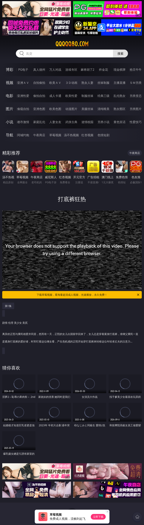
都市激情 (23, 122)
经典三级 (103, 96)
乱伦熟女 (120, 96)
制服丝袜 (87, 96)
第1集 (8, 306)
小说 (9, 121)
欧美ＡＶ (55, 83)
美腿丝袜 (87, 109)
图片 (9, 108)
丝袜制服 (103, 83)
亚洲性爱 (23, 96)
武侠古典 (71, 122)
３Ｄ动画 (71, 83)
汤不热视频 (71, 135)
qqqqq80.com (72, 44)
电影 (9, 95)
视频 (9, 82)
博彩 (9, 69)
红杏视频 (87, 135)
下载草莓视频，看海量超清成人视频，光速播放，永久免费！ (88, 295)
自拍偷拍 (39, 83)
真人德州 (39, 70)
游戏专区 (71, 70)
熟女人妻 (87, 83)
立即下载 (98, 516)
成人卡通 (55, 96)
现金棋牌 (120, 70)
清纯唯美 (103, 109)
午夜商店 (39, 135)
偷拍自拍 (39, 96)
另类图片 (136, 109)
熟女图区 (120, 109)
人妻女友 (55, 122)
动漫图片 (71, 109)
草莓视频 (55, 135)
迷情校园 (87, 122)
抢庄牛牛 (136, 70)
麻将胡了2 (87, 70)
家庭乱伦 (39, 122)
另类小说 (103, 122)
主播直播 (120, 83)
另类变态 (136, 96)
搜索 (120, 53)
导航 (9, 134)
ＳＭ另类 (136, 83)
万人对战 (55, 70)
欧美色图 (55, 109)
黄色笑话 (120, 122)
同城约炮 (23, 135)
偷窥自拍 (23, 109)
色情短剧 (103, 135)
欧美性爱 (71, 96)
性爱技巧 (136, 122)
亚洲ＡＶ (23, 83)
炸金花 (103, 70)
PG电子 (23, 70)
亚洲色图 (39, 109)
